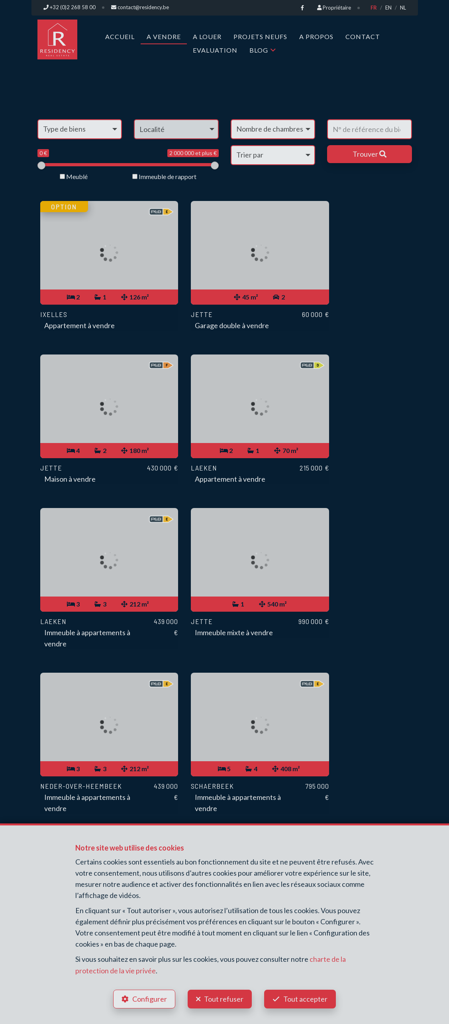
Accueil (120, 36)
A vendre (164, 36)
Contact (362, 36)
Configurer (148, 998)
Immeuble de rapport (164, 176)
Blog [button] (258, 49)
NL (403, 7)
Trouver (369, 153)
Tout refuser (223, 998)
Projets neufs (260, 36)
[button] (176, 129)
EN (388, 7)
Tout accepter (306, 998)
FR (374, 7)
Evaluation (215, 49)
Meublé (74, 176)
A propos (316, 36)
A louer (207, 36)
